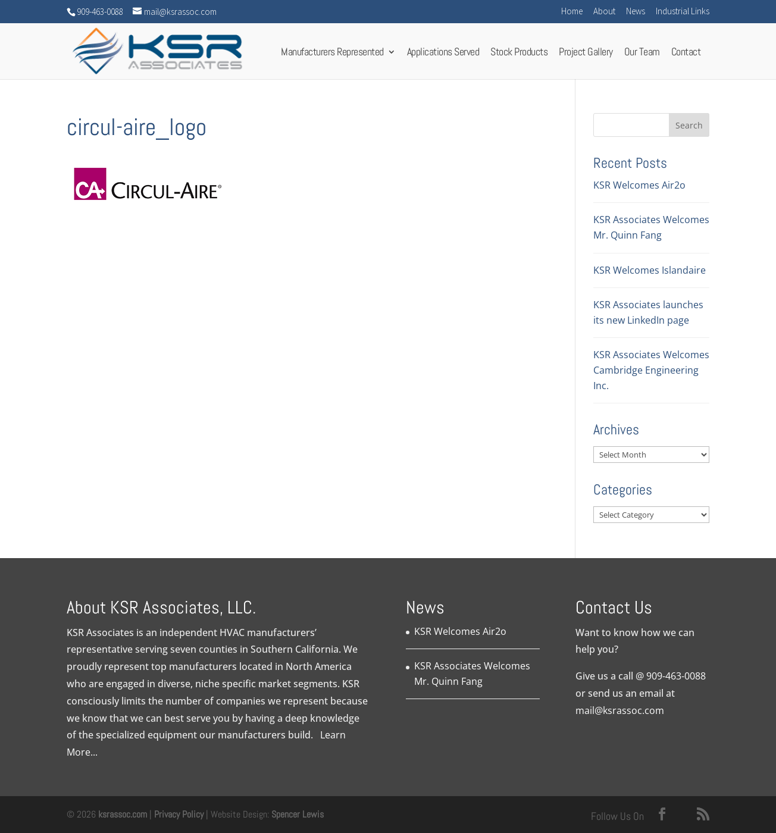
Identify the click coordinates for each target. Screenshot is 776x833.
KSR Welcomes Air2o (639, 185)
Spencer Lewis (297, 814)
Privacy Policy (179, 814)
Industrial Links (682, 12)
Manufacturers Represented (332, 55)
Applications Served (443, 55)
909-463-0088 (676, 675)
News (635, 12)
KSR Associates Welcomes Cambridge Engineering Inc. (651, 370)
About (604, 12)
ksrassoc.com (123, 814)
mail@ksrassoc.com (619, 710)
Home (572, 12)
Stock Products (518, 55)
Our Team (642, 55)
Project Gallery (586, 55)
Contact (686, 55)
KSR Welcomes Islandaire (649, 270)
